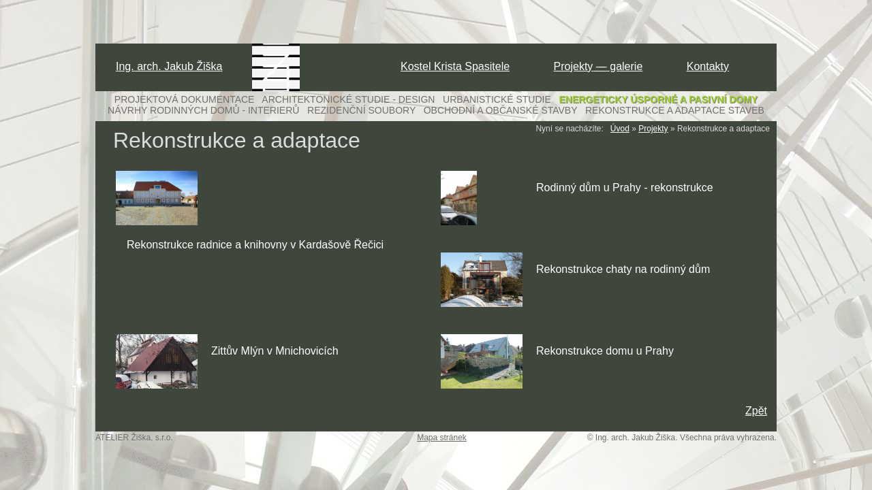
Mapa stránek (442, 437)
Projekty (653, 128)
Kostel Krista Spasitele (455, 66)
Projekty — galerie (598, 66)
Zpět (756, 410)
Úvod (619, 128)
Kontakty (708, 66)
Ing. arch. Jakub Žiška (169, 66)
